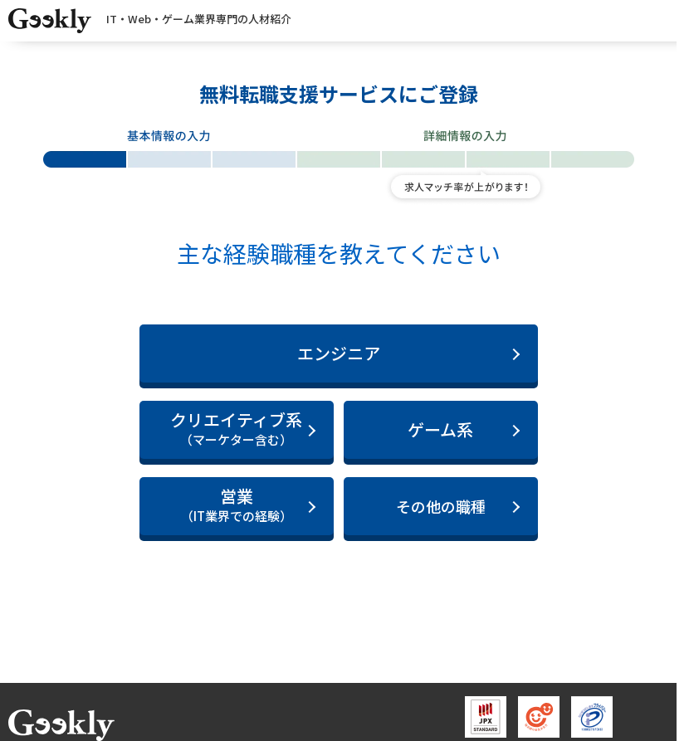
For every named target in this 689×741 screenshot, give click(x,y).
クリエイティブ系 (236, 428)
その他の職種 (441, 506)
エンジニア (338, 353)
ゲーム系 (440, 429)
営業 (236, 505)
